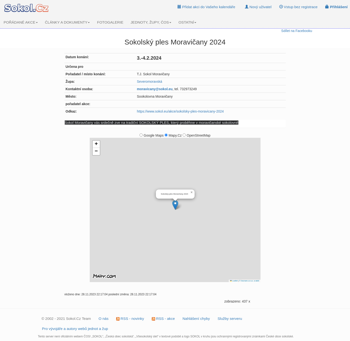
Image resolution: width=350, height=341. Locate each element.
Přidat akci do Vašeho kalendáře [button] (206, 7)
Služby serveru (230, 318)
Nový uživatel (258, 7)
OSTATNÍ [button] (187, 22)
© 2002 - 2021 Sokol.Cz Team (66, 318)
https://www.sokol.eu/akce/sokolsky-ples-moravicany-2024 (180, 111)
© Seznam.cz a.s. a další (249, 281)
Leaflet (234, 281)
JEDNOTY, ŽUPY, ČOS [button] (151, 22)
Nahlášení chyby (196, 318)
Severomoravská (149, 81)
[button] (175, 205)
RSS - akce (163, 318)
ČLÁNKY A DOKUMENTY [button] (67, 22)
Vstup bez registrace (298, 7)
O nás (103, 318)
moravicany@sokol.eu (154, 89)
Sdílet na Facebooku (296, 31)
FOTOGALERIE (110, 22)
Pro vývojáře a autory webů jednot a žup (75, 329)
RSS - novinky (130, 318)
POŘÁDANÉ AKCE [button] (21, 22)
